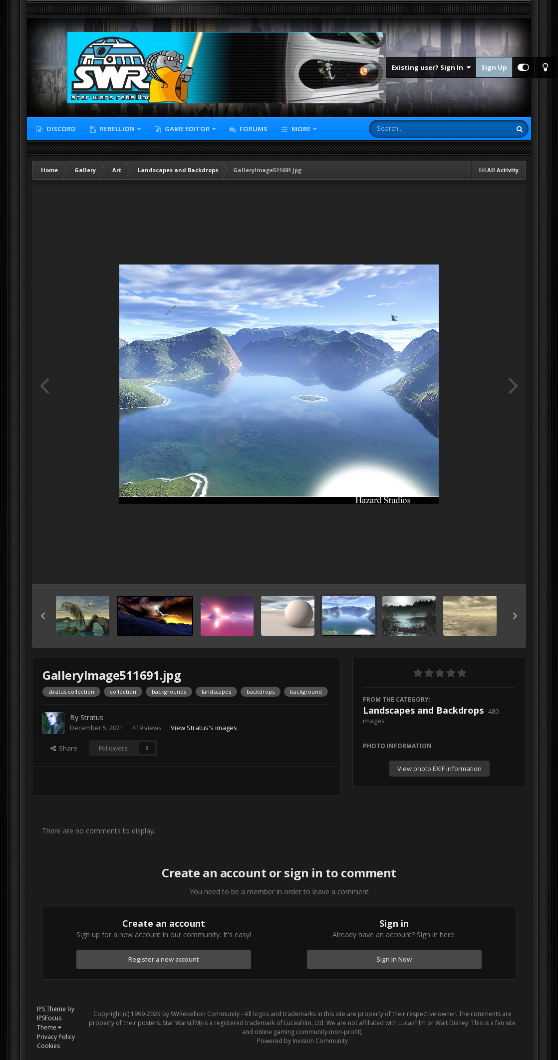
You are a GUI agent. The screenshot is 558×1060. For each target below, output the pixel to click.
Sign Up (494, 67)
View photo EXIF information (439, 768)
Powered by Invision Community (302, 1041)
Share (63, 748)
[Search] (414, 129)
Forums (253, 128)
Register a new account (163, 959)
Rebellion (117, 128)
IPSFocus (49, 1018)
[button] (43, 616)
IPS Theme (51, 1009)
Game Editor (187, 128)
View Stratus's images (204, 727)
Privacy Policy (56, 1037)
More (301, 128)
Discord (60, 128)
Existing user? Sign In (431, 67)
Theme (49, 1027)
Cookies (48, 1046)
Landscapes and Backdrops (423, 710)
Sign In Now (394, 959)
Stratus (91, 717)
